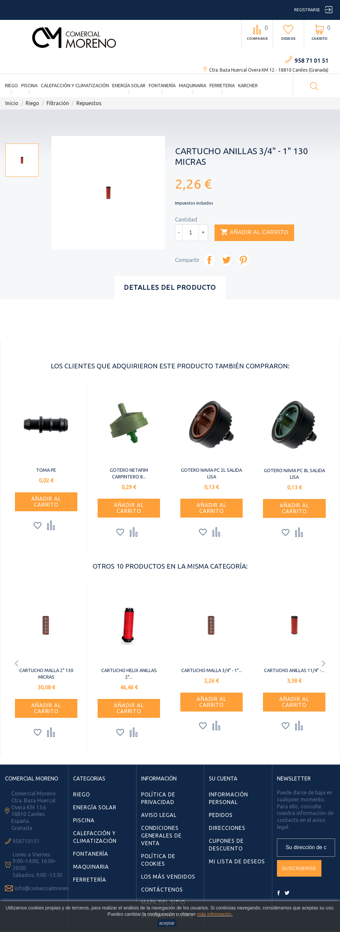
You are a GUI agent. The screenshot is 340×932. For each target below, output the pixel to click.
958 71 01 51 (311, 60)
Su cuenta (223, 778)
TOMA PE (46, 470)
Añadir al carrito (254, 232)
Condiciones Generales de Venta (161, 835)
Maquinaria (192, 85)
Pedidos (221, 815)
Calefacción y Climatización (75, 85)
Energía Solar (128, 85)
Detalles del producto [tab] (170, 287)
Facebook (278, 893)
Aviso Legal (159, 815)
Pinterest (243, 260)
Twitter (287, 893)
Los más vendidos (168, 877)
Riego (11, 85)
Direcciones (227, 828)
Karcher (248, 85)
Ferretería (90, 880)
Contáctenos (162, 890)
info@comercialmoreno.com (49, 888)
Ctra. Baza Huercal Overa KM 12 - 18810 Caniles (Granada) (268, 70)
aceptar (167, 923)
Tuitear (226, 260)
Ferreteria (222, 85)
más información (214, 914)
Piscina (29, 85)
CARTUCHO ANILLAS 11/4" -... (294, 670)
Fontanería (162, 85)
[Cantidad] (190, 233)
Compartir (209, 260)
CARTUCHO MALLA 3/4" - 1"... (211, 670)
